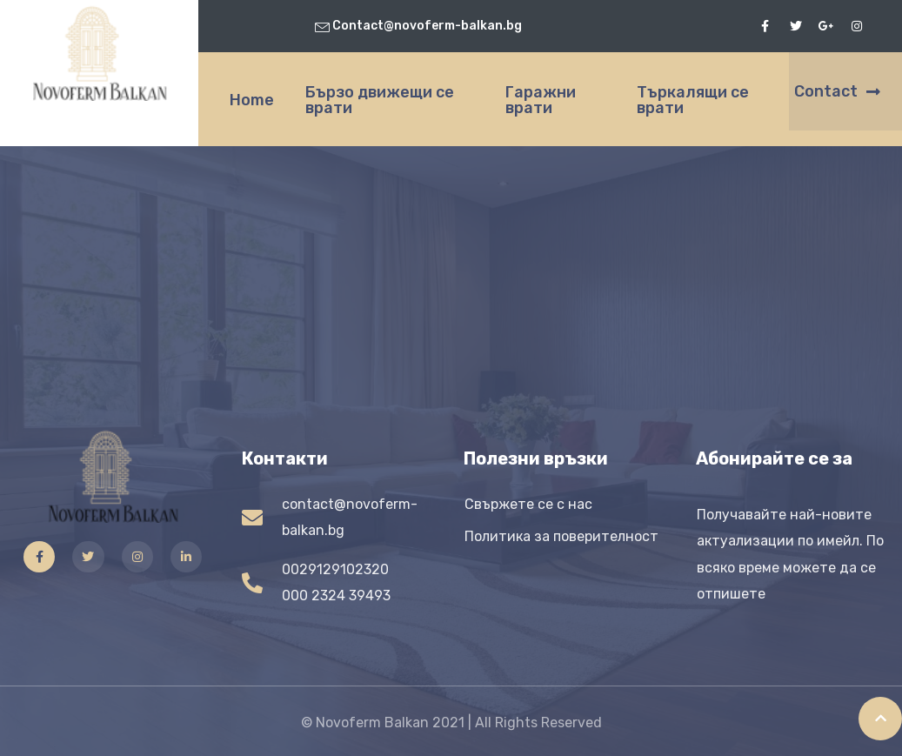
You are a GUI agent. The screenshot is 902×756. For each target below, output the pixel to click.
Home (252, 100)
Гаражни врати (540, 100)
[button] (845, 91)
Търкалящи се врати (693, 100)
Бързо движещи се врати (379, 100)
